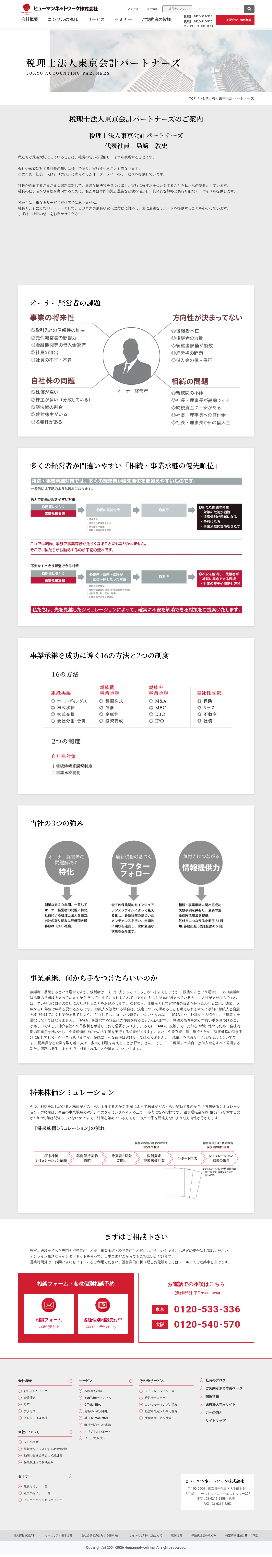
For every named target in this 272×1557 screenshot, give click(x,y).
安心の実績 (32, 1444)
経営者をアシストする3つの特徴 (47, 1450)
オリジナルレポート (99, 1433)
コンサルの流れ (63, 21)
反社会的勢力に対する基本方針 (102, 1538)
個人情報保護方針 (29, 1538)
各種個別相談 (94, 1391)
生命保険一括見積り (159, 1419)
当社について (28, 1433)
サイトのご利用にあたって (145, 1538)
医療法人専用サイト (222, 1406)
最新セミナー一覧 (36, 1489)
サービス (96, 21)
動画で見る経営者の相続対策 (44, 1458)
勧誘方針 (175, 1538)
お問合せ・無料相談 (238, 19)
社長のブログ (216, 1380)
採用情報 (151, 8)
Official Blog (93, 1405)
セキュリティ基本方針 (61, 1538)
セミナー (123, 21)
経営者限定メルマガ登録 (162, 1412)
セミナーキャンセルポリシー (44, 1503)
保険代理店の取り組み (39, 1465)
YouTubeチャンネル (99, 1398)
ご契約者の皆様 (156, 21)
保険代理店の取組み (201, 1538)
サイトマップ (216, 1423)
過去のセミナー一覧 (38, 1496)
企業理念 (30, 1398)
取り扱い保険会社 (36, 1419)
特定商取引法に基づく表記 (238, 1538)
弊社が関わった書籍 (99, 1426)
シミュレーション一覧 (161, 1391)
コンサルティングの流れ (162, 1405)
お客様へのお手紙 (97, 1412)
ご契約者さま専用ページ (225, 1389)
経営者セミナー (156, 1398)
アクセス (132, 8)
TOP (192, 98)
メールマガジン (96, 1440)
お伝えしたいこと (36, 1391)
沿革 (27, 1405)
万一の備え (214, 1414)
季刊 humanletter (97, 1419)
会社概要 (25, 1381)
